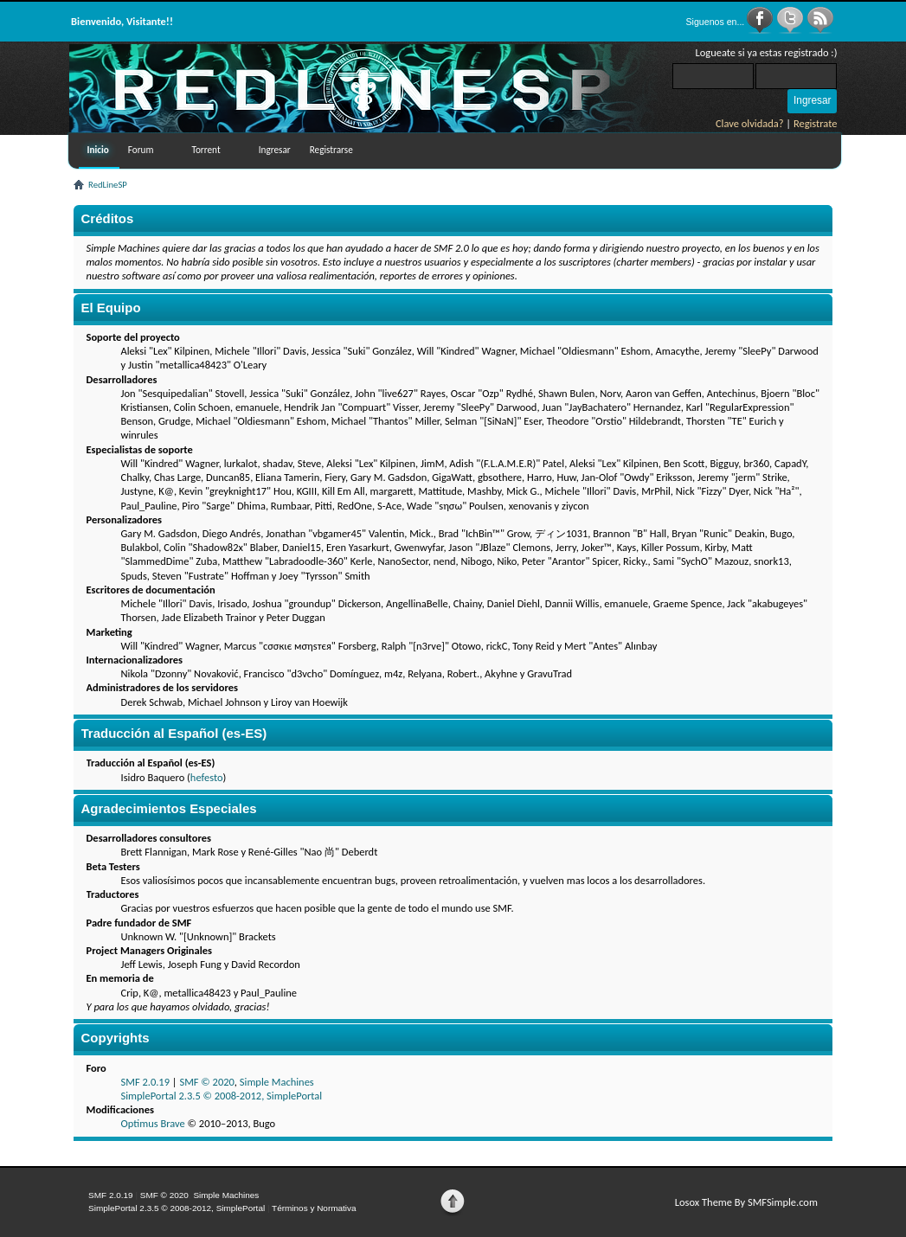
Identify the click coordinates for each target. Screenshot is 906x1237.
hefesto (206, 777)
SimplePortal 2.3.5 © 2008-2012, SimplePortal (222, 1095)
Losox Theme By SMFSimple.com (746, 1201)
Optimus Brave (153, 1123)
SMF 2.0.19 (145, 1081)
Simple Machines (277, 1081)
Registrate (816, 123)
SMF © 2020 (206, 1081)
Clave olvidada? (750, 123)
